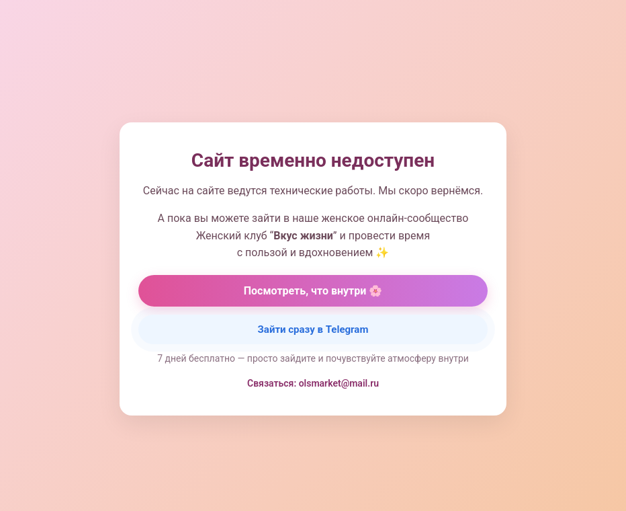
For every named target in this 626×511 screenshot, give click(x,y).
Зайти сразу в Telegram (313, 329)
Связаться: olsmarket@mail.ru (313, 383)
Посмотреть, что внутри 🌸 (313, 290)
